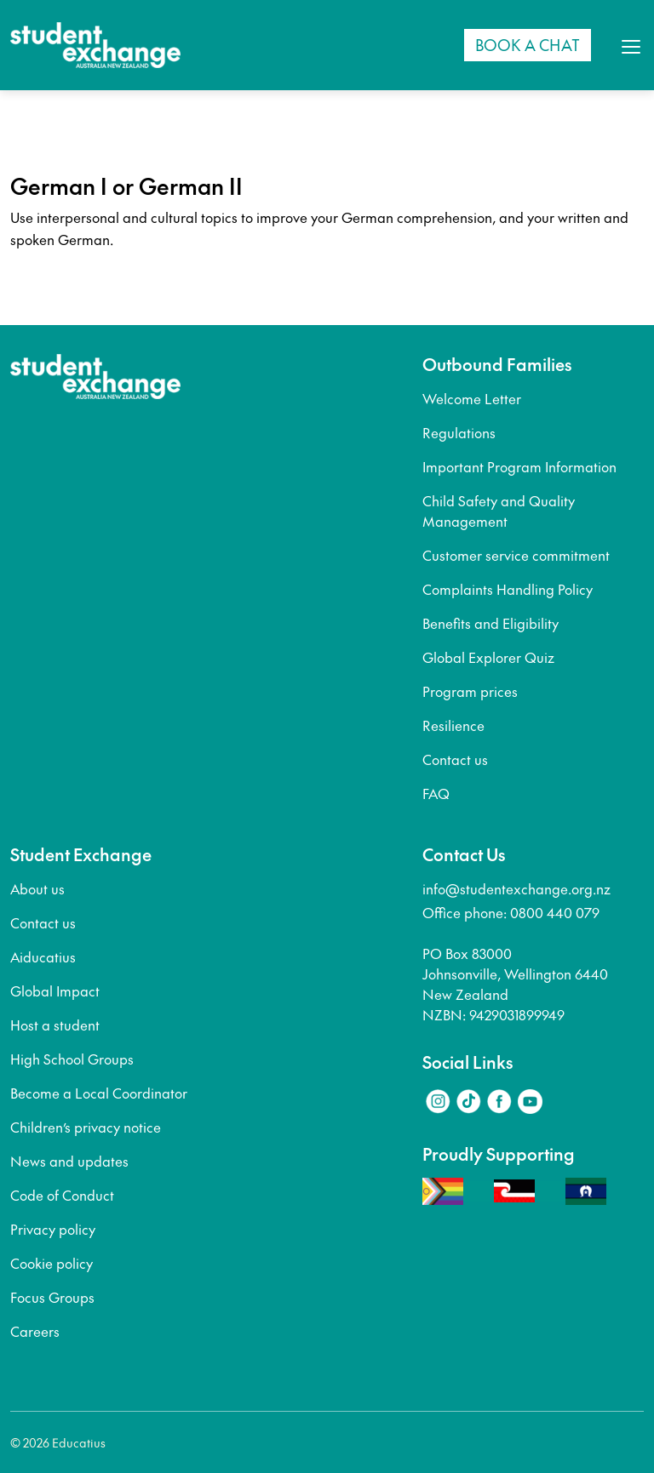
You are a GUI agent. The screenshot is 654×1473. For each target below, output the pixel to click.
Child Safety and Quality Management (498, 510)
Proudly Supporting (498, 1154)
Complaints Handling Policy (507, 588)
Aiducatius (43, 956)
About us (37, 888)
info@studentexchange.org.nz (516, 888)
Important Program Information (519, 466)
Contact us (455, 759)
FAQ (436, 793)
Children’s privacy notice (85, 1126)
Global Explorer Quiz (488, 657)
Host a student (55, 1024)
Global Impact (55, 990)
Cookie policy (51, 1262)
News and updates (69, 1160)
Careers (35, 1331)
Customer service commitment (516, 554)
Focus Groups (52, 1296)
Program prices (470, 691)
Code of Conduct (62, 1194)
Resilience (453, 725)
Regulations (459, 432)
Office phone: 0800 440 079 (511, 912)
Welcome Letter (471, 398)
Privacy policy (52, 1228)
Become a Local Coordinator (98, 1092)
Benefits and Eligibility (490, 623)
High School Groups (72, 1058)
